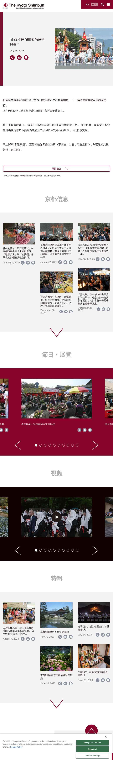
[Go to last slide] (18, 445)
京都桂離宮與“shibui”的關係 (54, 631)
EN (88, 4)
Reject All (92, 749)
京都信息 (56, 199)
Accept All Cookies (92, 743)
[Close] (106, 737)
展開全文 (56, 168)
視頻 (56, 473)
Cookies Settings (93, 756)
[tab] (36, 445)
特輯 (56, 578)
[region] (56, 747)
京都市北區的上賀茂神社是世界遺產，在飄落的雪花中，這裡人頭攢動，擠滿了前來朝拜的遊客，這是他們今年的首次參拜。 (55, 251)
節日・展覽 (56, 355)
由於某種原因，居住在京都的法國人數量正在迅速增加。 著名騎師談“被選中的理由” (18, 630)
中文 (94, 4)
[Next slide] (95, 445)
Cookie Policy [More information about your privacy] (16, 747)
